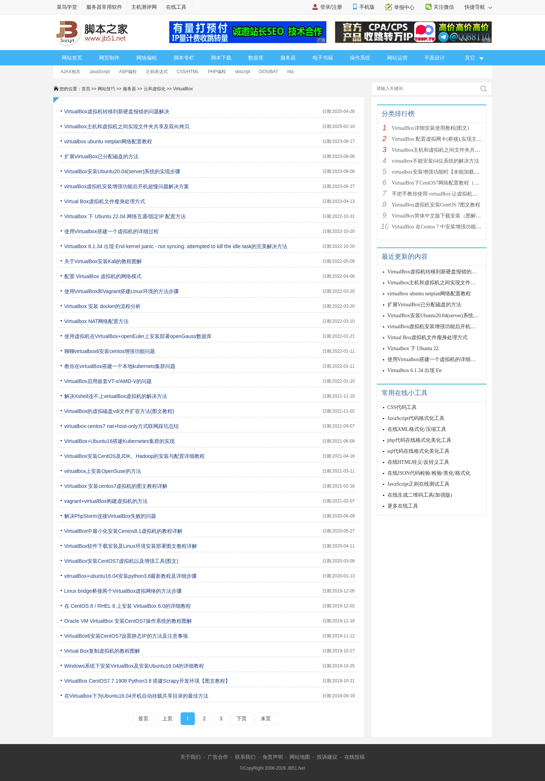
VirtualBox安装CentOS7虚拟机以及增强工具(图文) (121, 561)
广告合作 (218, 757)
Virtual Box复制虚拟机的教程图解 (102, 651)
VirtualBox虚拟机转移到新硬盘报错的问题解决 (117, 111)
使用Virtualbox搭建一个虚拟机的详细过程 (111, 231)
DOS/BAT (268, 71)
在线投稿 (354, 757)
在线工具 (176, 7)
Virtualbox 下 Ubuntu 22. (413, 348)
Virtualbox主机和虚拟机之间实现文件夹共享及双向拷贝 (126, 126)
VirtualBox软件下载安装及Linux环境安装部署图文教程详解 (130, 546)
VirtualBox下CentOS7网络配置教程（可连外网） (446, 183)
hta (290, 71)
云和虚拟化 (155, 88)
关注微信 (444, 7)
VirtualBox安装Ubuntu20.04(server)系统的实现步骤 (122, 171)
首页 (86, 88)
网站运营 (397, 58)
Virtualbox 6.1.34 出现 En (414, 370)
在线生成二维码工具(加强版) (419, 495)
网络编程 (146, 58)
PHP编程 (217, 71)
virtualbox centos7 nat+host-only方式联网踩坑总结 (121, 426)
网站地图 (299, 757)
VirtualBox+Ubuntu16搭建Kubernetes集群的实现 (119, 441)
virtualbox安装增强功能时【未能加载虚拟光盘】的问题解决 (459, 172)
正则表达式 (157, 71)
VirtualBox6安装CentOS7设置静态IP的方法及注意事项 (126, 636)
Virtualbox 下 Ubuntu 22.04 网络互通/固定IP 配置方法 (125, 216)
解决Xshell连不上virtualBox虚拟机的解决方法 (115, 396)
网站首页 (72, 58)
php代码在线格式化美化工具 (419, 440)
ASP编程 (128, 71)
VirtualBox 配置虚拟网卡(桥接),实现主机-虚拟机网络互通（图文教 (466, 139)
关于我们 (190, 757)
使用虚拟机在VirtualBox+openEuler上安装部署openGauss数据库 (138, 336)
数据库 (256, 58)
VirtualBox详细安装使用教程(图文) (430, 128)
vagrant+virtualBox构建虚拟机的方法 (106, 501)
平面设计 (434, 58)
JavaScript (100, 71)
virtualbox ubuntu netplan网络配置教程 (108, 141)
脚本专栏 (184, 58)
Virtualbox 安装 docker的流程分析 (102, 306)
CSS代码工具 (402, 407)
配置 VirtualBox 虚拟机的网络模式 (102, 276)
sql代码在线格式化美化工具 (418, 451)
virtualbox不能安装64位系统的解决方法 (436, 161)
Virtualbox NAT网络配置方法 (96, 321)
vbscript (242, 71)
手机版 (367, 7)
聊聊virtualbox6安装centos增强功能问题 (109, 351)
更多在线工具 (402, 506)
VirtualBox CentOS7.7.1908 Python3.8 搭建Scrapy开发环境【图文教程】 (147, 681)
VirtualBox (183, 88)
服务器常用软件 (104, 7)
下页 (241, 718)
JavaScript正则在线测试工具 (418, 484)
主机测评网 (144, 7)
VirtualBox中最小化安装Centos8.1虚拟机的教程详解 (123, 531)
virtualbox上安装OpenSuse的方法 (102, 471)
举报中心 (404, 7)
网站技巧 (106, 88)
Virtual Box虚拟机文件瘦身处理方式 (104, 201)
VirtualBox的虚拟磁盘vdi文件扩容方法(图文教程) (119, 411)
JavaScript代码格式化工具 (415, 418)
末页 (266, 718)
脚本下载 (221, 58)
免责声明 (272, 757)
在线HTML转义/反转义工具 (418, 462)
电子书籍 (323, 58)
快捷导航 (478, 7)
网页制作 (109, 58)
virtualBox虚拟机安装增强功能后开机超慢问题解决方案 (126, 186)
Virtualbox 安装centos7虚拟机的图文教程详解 (116, 486)
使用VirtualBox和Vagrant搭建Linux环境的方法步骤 (121, 291)
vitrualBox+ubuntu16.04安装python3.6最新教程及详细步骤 (130, 576)
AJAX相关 (70, 71)
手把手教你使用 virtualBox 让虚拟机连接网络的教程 (450, 194)
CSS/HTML (188, 71)
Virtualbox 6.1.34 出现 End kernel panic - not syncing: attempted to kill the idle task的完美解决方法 (176, 246)
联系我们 (245, 757)
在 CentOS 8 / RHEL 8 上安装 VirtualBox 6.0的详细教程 (127, 606)
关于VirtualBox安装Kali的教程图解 (103, 261)
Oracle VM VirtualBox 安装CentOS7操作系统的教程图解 (128, 621)
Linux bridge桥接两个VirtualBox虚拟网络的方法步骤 (123, 591)
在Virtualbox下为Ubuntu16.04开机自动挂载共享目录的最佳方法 (136, 696)
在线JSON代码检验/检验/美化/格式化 (428, 473)
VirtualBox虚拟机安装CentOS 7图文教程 (436, 205)
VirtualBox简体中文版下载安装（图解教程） (441, 216)
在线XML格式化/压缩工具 (416, 429)
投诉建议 (327, 757)
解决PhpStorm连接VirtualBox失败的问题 (110, 516)
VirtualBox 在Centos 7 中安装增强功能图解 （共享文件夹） (457, 227)
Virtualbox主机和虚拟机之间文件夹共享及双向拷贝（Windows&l (464, 150)
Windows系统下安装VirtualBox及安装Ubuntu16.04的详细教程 (134, 666)
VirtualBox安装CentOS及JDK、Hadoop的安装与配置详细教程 (134, 456)
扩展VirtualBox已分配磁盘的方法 (101, 156)
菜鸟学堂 (67, 7)
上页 (167, 718)
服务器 (288, 58)
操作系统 (360, 58)
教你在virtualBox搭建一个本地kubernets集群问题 (120, 366)
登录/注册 (331, 7)
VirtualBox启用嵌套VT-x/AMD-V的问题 (108, 381)
